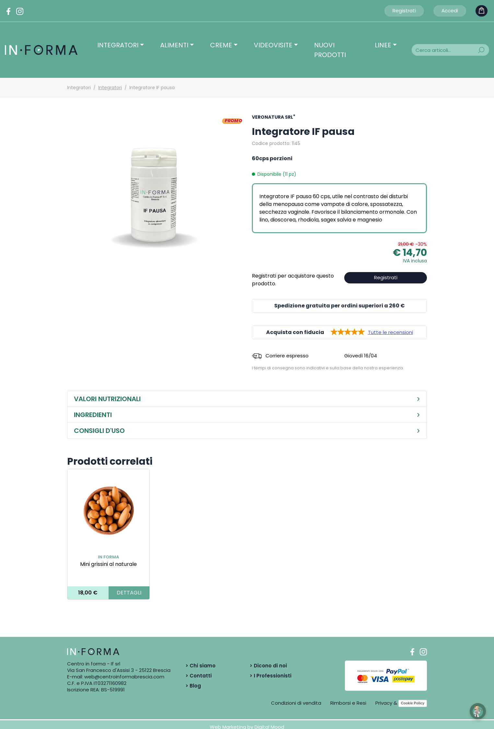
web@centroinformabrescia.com (124, 676)
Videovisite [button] (273, 45)
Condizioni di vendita (296, 702)
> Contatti (198, 675)
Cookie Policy (412, 703)
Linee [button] (383, 45)
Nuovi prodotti (330, 50)
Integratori (110, 87)
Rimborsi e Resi (348, 702)
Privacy (383, 702)
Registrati (404, 10)
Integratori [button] (117, 45)
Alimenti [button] (174, 45)
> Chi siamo (200, 665)
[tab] (247, 399)
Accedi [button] (449, 10)
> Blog (193, 685)
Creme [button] (221, 45)
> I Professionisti (270, 675)
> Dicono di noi (268, 665)
